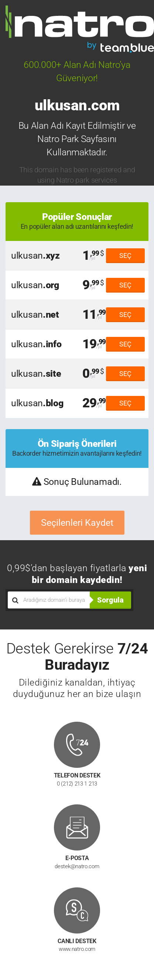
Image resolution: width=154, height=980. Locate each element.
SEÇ (125, 255)
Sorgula (110, 600)
